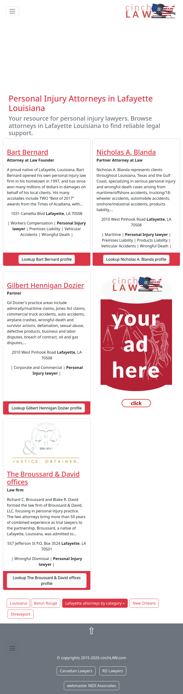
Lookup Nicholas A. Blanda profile (136, 259)
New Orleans (144, 603)
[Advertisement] (91, 58)
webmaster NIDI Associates (91, 685)
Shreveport (20, 614)
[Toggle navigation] (12, 11)
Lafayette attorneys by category (93, 603)
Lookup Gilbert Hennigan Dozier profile (47, 408)
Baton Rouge (45, 603)
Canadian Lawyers (76, 671)
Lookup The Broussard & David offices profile (47, 580)
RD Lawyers (112, 671)
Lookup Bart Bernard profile (47, 259)
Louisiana (18, 603)
